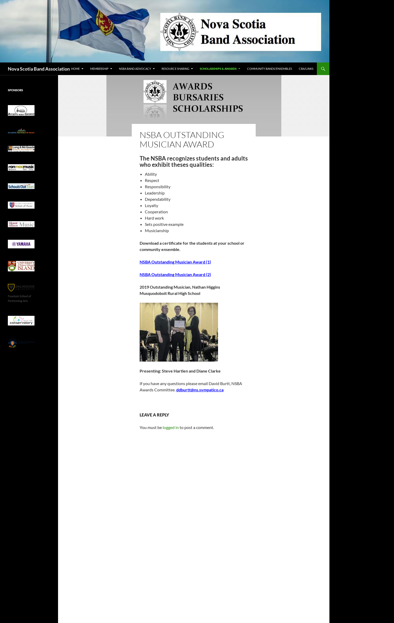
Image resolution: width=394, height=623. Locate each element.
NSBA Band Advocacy (135, 68)
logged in (171, 427)
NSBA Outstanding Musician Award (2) (175, 274)
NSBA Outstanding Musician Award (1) (175, 261)
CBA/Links (306, 68)
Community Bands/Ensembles (269, 68)
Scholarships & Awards (218, 68)
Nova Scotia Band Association (39, 69)
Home (75, 68)
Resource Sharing (175, 68)
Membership (99, 68)
